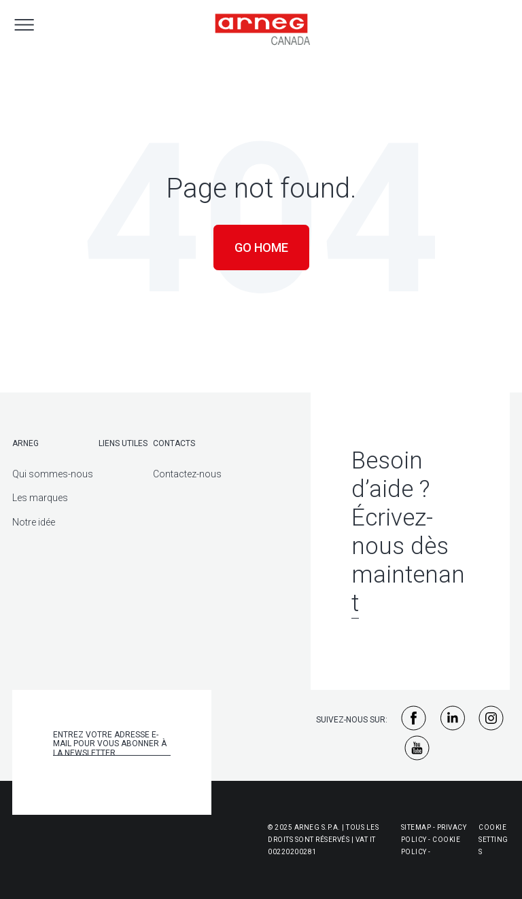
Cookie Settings (493, 840)
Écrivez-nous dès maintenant (408, 560)
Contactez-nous (187, 474)
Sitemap (416, 827)
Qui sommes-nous (52, 474)
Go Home (261, 247)
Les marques (40, 497)
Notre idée (33, 522)
